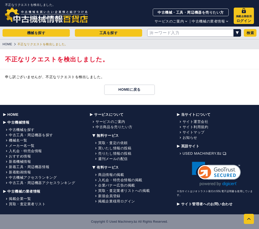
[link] (216, 174)
